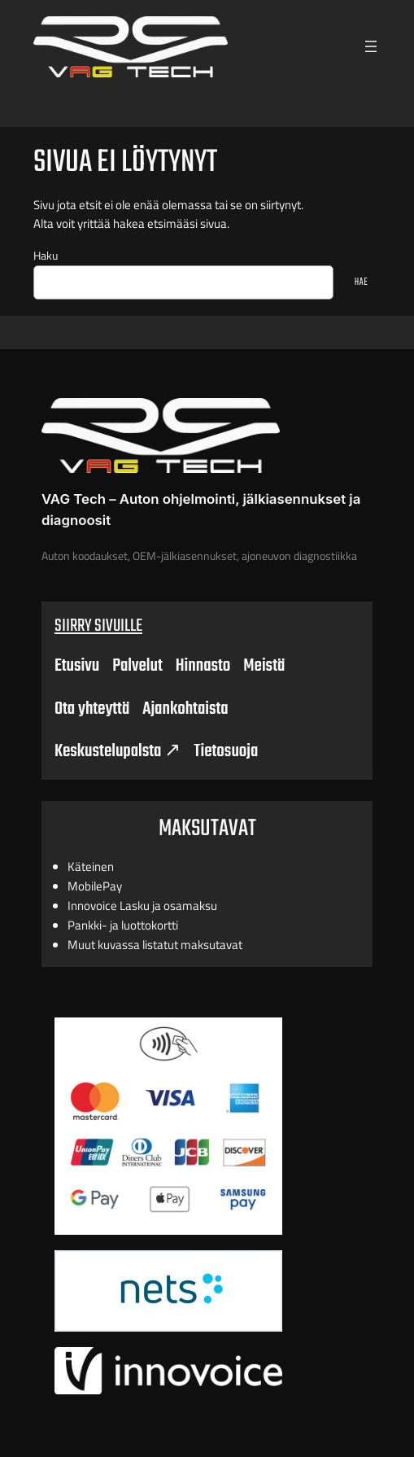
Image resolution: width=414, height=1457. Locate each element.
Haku (45, 256)
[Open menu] (371, 46)
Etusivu (76, 666)
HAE (361, 282)
